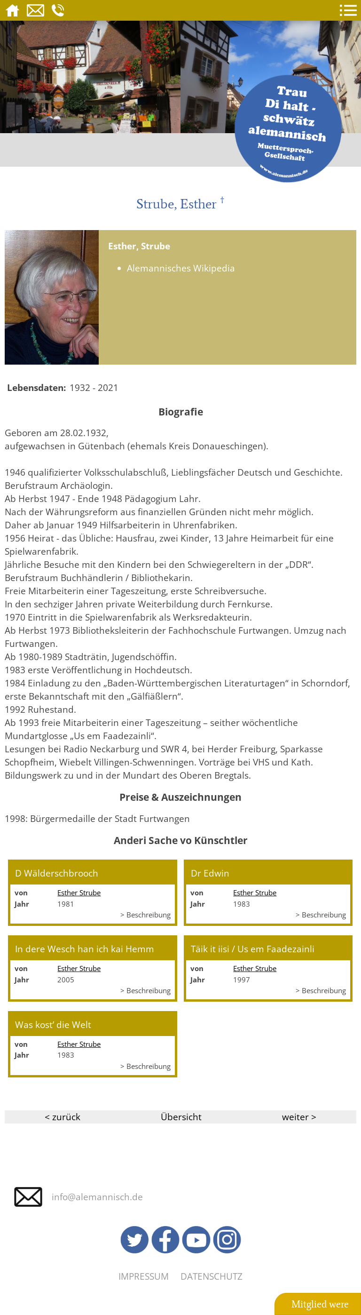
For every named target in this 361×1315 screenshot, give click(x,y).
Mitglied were (320, 1304)
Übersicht (181, 1117)
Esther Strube (79, 892)
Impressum (143, 1276)
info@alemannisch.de (97, 1197)
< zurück (62, 1117)
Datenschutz (211, 1276)
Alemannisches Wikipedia (181, 268)
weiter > (299, 1117)
